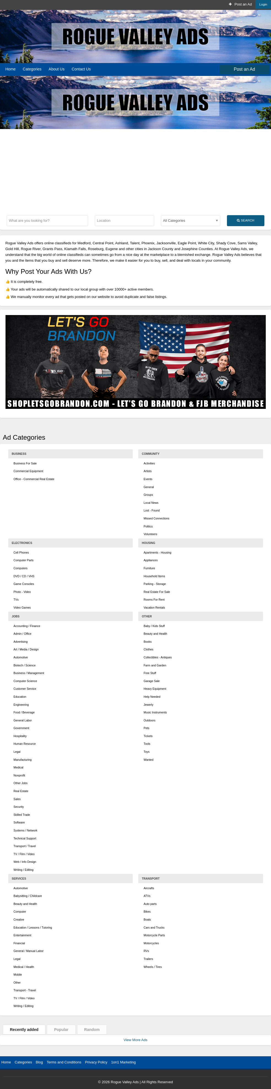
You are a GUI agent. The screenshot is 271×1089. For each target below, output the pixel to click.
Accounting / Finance (26, 626)
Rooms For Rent (154, 599)
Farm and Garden (155, 665)
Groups (148, 494)
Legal (16, 751)
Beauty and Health (155, 633)
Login (263, 4)
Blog (39, 1062)
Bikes (147, 911)
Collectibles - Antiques (158, 657)
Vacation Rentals (154, 607)
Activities (149, 463)
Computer (19, 911)
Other (147, 616)
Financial (19, 943)
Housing (148, 542)
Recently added (24, 1029)
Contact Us (81, 69)
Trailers (148, 959)
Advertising (20, 641)
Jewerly (148, 704)
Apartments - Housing (158, 552)
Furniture (149, 568)
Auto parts (150, 903)
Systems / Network (25, 830)
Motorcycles (151, 943)
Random (92, 1029)
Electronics (22, 542)
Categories (32, 69)
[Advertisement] (135, 170)
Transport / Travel (24, 846)
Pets (147, 728)
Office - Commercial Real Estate (33, 479)
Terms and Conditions (64, 1062)
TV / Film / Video (24, 854)
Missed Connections (157, 518)
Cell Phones (21, 552)
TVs (15, 599)
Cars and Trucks (154, 927)
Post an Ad (240, 4)
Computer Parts (23, 560)
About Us (57, 69)
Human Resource (24, 743)
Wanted (148, 759)
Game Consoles (23, 583)
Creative (18, 919)
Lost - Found (152, 510)
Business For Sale (25, 463)
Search (245, 220)
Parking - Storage (155, 583)
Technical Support (24, 838)
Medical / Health (23, 966)
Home (11, 69)
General (149, 487)
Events (148, 479)
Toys (147, 751)
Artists (148, 471)
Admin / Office (22, 633)
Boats (147, 919)
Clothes (148, 649)
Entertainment (22, 935)
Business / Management (28, 673)
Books (148, 641)
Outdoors (150, 720)
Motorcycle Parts (154, 935)
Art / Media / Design (26, 649)
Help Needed (152, 696)
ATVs (147, 896)
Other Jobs (20, 783)
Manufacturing (22, 759)
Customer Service (24, 688)
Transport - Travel (24, 990)
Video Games (22, 607)
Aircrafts (149, 888)
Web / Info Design (24, 861)
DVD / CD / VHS (23, 576)
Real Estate (20, 791)
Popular (61, 1029)
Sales (17, 799)
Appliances (151, 560)
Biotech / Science (24, 665)
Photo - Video (22, 591)
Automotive (20, 657)
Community (150, 453)
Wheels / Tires (153, 966)
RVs (146, 951)
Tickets (148, 736)
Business (19, 453)
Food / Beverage (24, 712)
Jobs (16, 616)
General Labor (22, 720)
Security (18, 806)
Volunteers (150, 534)
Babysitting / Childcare (27, 896)
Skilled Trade (21, 814)
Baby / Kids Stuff (154, 626)
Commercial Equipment (28, 471)
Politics (148, 526)
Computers (20, 568)
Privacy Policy (96, 1062)
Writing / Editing (23, 869)
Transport (151, 878)
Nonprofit (19, 775)
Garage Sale (152, 681)
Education (19, 696)
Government (21, 728)
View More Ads (135, 1040)
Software (19, 822)
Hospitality (20, 736)
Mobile (17, 974)
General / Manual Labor (28, 951)
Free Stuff (150, 673)
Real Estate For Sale (157, 591)
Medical (18, 767)
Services (19, 878)
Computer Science (25, 681)
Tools (147, 743)
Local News (151, 502)
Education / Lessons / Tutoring (32, 927)
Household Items (154, 576)
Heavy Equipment (155, 688)
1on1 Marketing (123, 1062)
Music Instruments (155, 712)
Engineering (21, 704)
